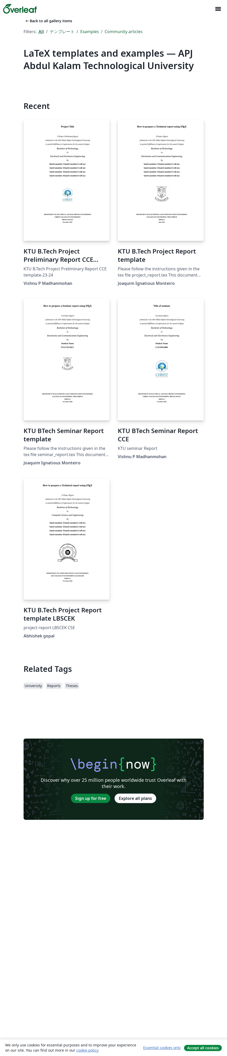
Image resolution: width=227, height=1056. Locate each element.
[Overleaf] (20, 9)
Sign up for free (90, 798)
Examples (89, 31)
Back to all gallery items (48, 20)
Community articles (124, 31)
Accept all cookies (203, 1047)
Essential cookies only (162, 1047)
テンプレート (62, 31)
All (41, 31)
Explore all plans (135, 798)
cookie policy (87, 1050)
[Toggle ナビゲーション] (218, 9)
